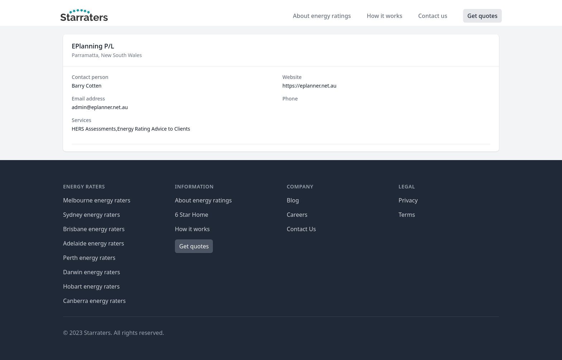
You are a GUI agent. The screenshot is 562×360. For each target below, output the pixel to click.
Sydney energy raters (91, 215)
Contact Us (301, 229)
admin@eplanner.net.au (100, 107)
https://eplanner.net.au (309, 85)
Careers (297, 215)
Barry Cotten (86, 85)
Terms (407, 215)
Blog (293, 200)
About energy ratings (322, 16)
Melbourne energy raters (96, 200)
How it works (385, 16)
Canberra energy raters (94, 301)
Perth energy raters (89, 258)
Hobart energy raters (91, 286)
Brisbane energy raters (94, 229)
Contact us (433, 16)
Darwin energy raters (91, 272)
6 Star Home (191, 215)
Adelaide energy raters (93, 243)
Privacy (408, 200)
